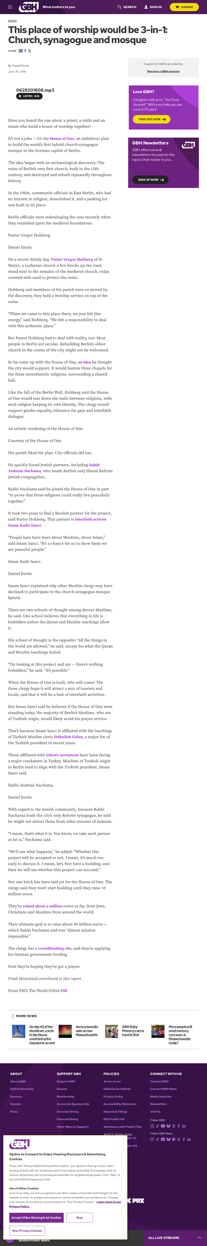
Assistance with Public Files (123, 1127)
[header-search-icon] (126, 7)
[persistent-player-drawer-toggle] (175, 1238)
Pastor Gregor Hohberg (72, 259)
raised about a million (43, 906)
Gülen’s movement (63, 755)
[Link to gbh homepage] (29, 7)
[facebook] (179, 1126)
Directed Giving (68, 1111)
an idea (84, 362)
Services (16, 1096)
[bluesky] (169, 1126)
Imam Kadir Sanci (24, 525)
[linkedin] (184, 1126)
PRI (64, 990)
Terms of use (112, 1081)
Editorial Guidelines (117, 1089)
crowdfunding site (55, 948)
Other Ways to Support (73, 1127)
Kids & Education (22, 1089)
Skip (79, 1217)
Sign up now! (148, 179)
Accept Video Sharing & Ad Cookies (36, 1217)
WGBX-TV (129, 1138)
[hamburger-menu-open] (12, 7)
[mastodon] (174, 1139)
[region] (65, 1187)
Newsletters (158, 1104)
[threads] (174, 1126)
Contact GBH (159, 1081)
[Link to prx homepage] (134, 1200)
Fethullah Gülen (68, 737)
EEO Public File (114, 1119)
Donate (184, 7)
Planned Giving (67, 1119)
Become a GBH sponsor (163, 71)
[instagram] (153, 1126)
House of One (62, 138)
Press (14, 1111)
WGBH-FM (129, 1146)
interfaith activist (91, 519)
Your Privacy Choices (27, 1231)
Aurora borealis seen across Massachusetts (87, 1031)
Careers (15, 1104)
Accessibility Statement (120, 1104)
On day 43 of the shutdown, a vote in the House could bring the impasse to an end (42, 1035)
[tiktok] (158, 1126)
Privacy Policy (113, 1096)
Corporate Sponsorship (73, 1104)
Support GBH (66, 1081)
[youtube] (164, 1126)
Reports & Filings (115, 1111)
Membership (65, 1096)
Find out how (150, 119)
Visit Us (155, 1111)
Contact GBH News (163, 1089)
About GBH (18, 1081)
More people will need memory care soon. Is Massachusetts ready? (180, 1035)
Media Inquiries (160, 1096)
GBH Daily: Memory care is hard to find (133, 1031)
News (12, 21)
